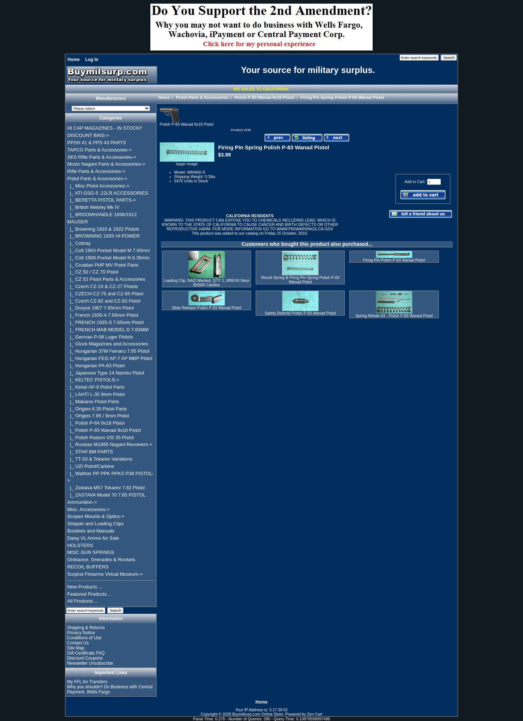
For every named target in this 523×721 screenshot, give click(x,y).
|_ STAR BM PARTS (90, 451)
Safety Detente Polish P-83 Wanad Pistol (300, 313)
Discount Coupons (85, 658)
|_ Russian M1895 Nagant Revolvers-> (109, 444)
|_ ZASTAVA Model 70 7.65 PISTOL (106, 495)
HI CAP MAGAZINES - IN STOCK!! (104, 128)
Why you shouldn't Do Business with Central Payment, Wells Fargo (110, 689)
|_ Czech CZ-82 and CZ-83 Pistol (103, 301)
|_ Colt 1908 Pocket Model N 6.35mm (108, 257)
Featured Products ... (89, 594)
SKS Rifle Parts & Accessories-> (101, 157)
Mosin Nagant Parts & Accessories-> (106, 164)
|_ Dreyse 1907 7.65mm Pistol (100, 308)
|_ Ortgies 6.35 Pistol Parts (97, 409)
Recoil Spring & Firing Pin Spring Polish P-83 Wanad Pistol (300, 279)
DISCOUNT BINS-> (88, 135)
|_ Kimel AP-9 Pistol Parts (95, 387)
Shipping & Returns (86, 627)
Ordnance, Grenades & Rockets (101, 559)
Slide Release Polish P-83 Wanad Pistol (206, 307)
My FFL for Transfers (87, 681)
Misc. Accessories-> (88, 509)
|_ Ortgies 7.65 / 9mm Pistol (98, 415)
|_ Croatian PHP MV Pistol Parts (102, 265)
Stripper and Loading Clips (95, 523)
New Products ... (84, 587)
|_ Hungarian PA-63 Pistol (96, 365)
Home (74, 59)
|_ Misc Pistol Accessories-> (98, 186)
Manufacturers (111, 98)
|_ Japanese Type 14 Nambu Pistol (105, 373)
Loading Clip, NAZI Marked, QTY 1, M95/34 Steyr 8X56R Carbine (206, 282)
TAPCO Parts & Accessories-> (99, 150)
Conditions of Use (84, 637)
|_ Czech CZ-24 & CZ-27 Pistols (102, 286)
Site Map (75, 648)
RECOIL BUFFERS (88, 567)
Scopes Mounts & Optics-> (95, 516)
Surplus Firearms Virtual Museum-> (105, 574)
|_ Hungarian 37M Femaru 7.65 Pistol (108, 351)
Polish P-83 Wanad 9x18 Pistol (264, 97)
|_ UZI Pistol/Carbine (90, 466)
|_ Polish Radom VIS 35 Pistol (100, 437)
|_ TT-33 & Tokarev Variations (99, 459)
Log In (91, 59)
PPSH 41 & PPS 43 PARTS (96, 142)
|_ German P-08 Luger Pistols (100, 337)
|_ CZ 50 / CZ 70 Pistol (92, 272)
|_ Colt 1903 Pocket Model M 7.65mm (108, 250)
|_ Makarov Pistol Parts (93, 401)
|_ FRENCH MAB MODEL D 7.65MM (108, 329)
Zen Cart (315, 714)
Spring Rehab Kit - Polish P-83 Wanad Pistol (394, 315)
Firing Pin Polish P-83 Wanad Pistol (394, 260)
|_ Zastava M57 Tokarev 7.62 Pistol (106, 487)
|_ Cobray (78, 243)
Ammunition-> (82, 502)
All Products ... (82, 601)
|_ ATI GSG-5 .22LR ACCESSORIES (107, 193)
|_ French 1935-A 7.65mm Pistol (102, 315)
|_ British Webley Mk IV (93, 207)
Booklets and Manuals (90, 531)
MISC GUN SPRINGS (90, 552)
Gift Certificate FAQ (86, 653)
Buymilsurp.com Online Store (257, 714)
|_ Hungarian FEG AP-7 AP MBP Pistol (109, 358)
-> (97, 178)
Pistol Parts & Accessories (202, 97)
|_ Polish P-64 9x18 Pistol (95, 423)
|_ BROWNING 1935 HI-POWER (103, 236)
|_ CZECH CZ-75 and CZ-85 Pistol (105, 293)
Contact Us (78, 642)
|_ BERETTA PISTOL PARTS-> (101, 200)
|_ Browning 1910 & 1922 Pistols (103, 229)
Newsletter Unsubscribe (90, 663)
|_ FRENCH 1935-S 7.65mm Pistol (105, 322)
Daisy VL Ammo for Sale (93, 538)
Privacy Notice (81, 632)
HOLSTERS (80, 545)
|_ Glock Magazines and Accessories (107, 344)
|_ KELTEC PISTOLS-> (93, 379)
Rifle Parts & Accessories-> (96, 171)
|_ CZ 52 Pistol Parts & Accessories (106, 279)
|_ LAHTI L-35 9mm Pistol (96, 394)
